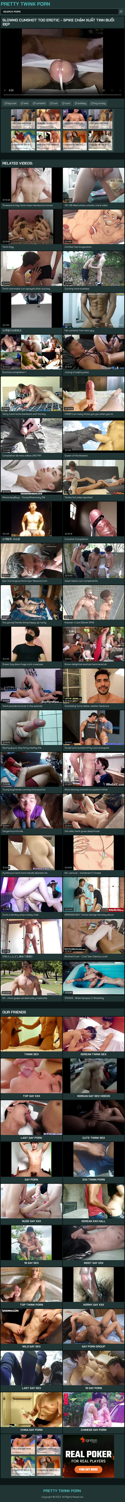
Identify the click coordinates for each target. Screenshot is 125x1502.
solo (26, 103)
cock (67, 103)
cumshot (41, 103)
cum (55, 103)
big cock (11, 103)
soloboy (82, 103)
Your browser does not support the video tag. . (62, 64)
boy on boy (100, 103)
